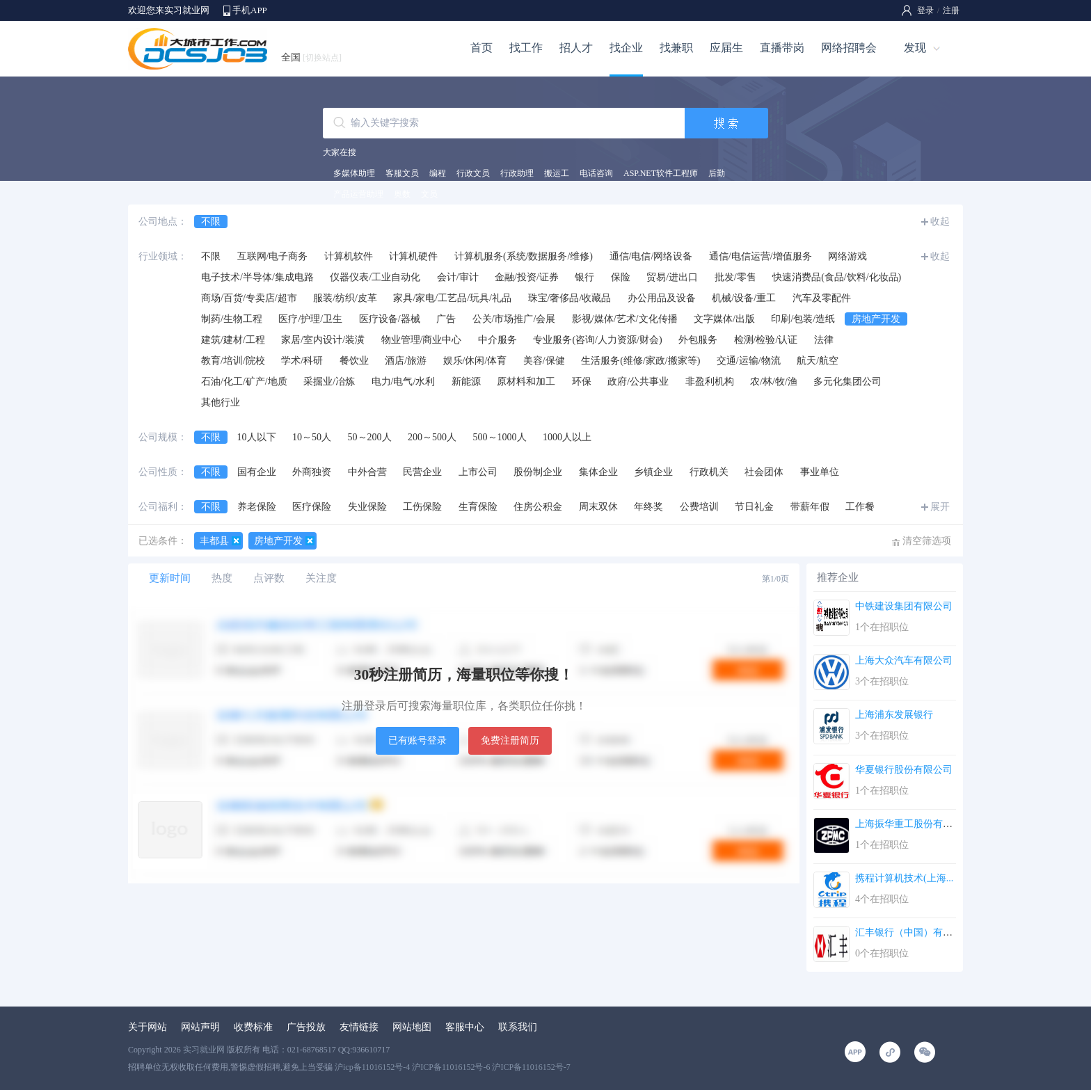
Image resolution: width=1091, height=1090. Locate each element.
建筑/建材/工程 (233, 340)
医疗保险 (311, 507)
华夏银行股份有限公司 (904, 769)
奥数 (402, 194)
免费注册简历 (510, 740)
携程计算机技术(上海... (904, 878)
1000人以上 (567, 437)
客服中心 (464, 1027)
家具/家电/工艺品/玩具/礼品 (452, 298)
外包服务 (697, 340)
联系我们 (517, 1027)
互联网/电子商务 (272, 256)
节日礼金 (754, 507)
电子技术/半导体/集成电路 (257, 277)
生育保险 (478, 507)
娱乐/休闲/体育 (475, 360)
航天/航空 (817, 360)
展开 (940, 507)
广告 (446, 319)
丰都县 (214, 541)
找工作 (526, 48)
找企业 (626, 48)
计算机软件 (348, 256)
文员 (429, 194)
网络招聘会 (849, 48)
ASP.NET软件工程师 (660, 173)
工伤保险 (422, 507)
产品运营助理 (358, 194)
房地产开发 (876, 319)
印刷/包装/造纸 (803, 319)
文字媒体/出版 (724, 319)
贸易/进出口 (672, 277)
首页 (481, 48)
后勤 (716, 173)
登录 (925, 10)
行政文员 (473, 173)
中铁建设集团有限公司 (904, 606)
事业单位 (819, 472)
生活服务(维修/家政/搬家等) (640, 360)
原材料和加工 (526, 381)
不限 (211, 221)
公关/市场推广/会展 (514, 319)
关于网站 (147, 1027)
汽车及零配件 (822, 298)
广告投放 (306, 1027)
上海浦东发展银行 (894, 715)
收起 (940, 221)
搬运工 (556, 173)
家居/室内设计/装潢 (323, 340)
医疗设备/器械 (389, 319)
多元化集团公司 (847, 381)
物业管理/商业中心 (421, 340)
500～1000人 (500, 437)
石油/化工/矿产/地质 (244, 381)
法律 (824, 340)
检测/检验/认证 (766, 340)
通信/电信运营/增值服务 (760, 256)
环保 (581, 381)
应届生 (726, 48)
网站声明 (200, 1027)
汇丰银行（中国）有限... (907, 932)
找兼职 (676, 48)
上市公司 (478, 472)
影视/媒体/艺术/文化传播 (625, 319)
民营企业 (422, 472)
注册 (951, 10)
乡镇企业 (653, 472)
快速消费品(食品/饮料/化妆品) (836, 277)
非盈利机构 (709, 381)
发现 (915, 48)
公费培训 (699, 507)
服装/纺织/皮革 (345, 298)
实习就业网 (204, 1050)
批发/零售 (735, 277)
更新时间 (170, 578)
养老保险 (256, 507)
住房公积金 (537, 507)
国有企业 (256, 472)
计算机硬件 (413, 256)
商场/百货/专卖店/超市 (249, 298)
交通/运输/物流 (749, 360)
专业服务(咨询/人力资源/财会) (597, 340)
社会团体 (763, 472)
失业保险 (367, 507)
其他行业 (220, 402)
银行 (584, 277)
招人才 (576, 48)
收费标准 (253, 1027)
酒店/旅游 (406, 360)
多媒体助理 (354, 173)
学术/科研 (302, 360)
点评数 (269, 578)
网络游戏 (847, 256)
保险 (620, 277)
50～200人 (370, 437)
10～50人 (311, 437)
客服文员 (402, 173)
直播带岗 (782, 48)
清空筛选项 (926, 541)
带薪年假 (809, 507)
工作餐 (860, 507)
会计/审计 (458, 277)
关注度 (321, 578)
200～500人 (432, 437)
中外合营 (367, 472)
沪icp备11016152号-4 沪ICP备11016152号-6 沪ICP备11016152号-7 (453, 1067)
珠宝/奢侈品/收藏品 (570, 298)
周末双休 (598, 507)
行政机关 (709, 472)
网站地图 (411, 1027)
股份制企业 (537, 472)
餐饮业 (354, 360)
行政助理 (517, 173)
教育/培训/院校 (233, 360)
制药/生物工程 (231, 319)
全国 (311, 57)
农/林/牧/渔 (773, 381)
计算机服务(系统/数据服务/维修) (523, 256)
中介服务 (497, 340)
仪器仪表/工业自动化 (375, 277)
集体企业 (598, 472)
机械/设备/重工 (744, 298)
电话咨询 (596, 173)
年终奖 (648, 507)
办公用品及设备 (662, 298)
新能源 (466, 381)
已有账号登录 (417, 740)
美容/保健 (544, 360)
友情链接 (359, 1027)
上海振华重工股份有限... (907, 824)
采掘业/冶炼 (329, 381)
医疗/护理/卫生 (310, 319)
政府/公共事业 (638, 381)
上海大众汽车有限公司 (904, 660)
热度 (222, 578)
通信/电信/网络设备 (651, 256)
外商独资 (311, 472)
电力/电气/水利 (404, 381)
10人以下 (256, 437)
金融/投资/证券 (527, 277)
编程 (437, 173)
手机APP (249, 10)
